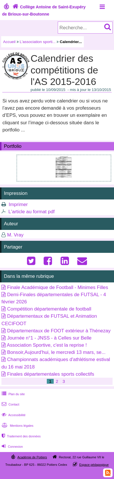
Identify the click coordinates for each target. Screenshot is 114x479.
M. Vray (15, 235)
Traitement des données (20, 436)
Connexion (12, 446)
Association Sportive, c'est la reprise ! (47, 345)
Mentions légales (17, 425)
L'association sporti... (38, 42)
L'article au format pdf (31, 211)
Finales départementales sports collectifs (50, 374)
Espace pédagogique (94, 464)
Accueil (9, 42)
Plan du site (13, 394)
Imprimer (18, 204)
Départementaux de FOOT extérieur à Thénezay (59, 330)
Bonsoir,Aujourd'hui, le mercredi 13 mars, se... (56, 352)
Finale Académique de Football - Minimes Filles (57, 287)
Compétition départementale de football (49, 309)
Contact (10, 404)
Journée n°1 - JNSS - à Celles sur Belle (49, 338)
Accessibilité (13, 415)
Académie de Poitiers (32, 457)
